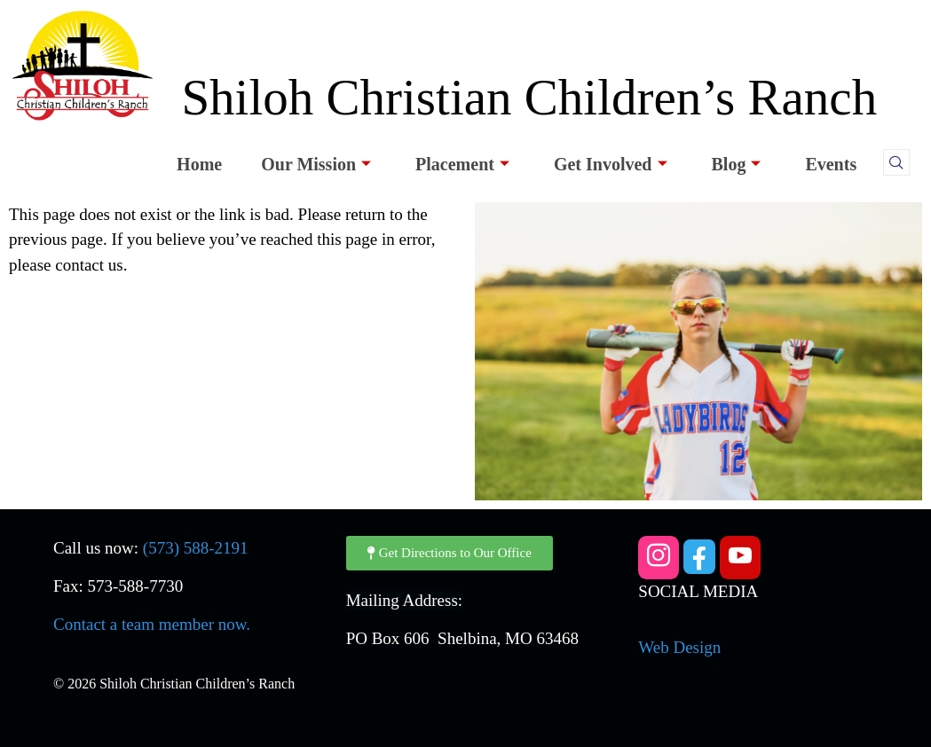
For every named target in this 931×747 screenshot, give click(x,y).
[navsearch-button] (896, 162)
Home (199, 164)
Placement (462, 164)
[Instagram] (658, 557)
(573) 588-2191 (196, 548)
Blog (736, 164)
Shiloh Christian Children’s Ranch (529, 97)
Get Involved (610, 164)
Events (830, 164)
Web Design (679, 647)
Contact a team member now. (151, 624)
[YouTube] (740, 557)
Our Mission (316, 164)
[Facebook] (699, 556)
